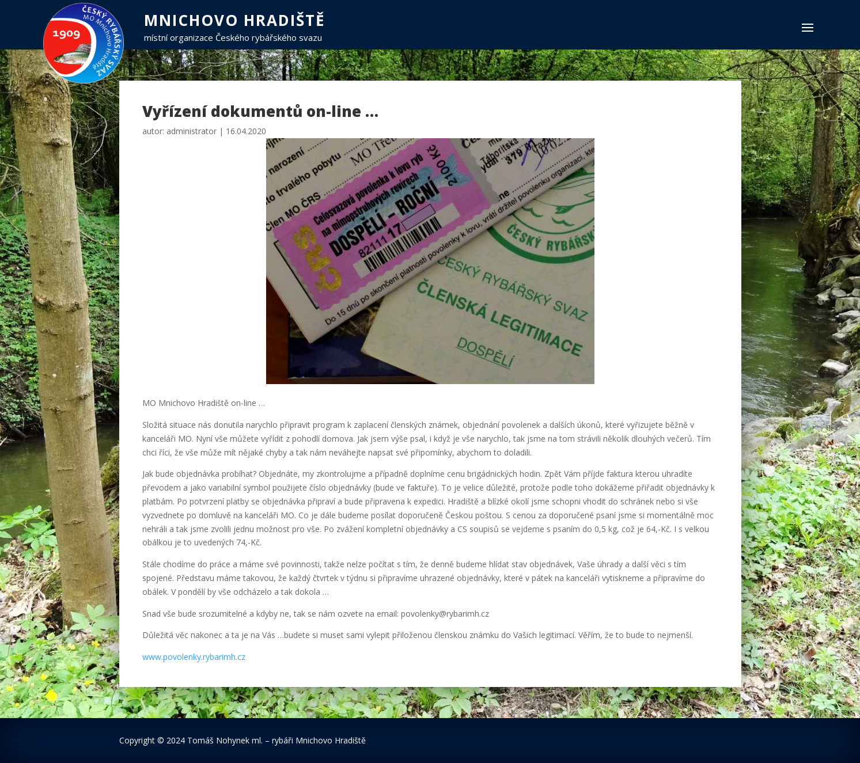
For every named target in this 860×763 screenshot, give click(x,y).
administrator (191, 131)
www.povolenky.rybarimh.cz (193, 656)
